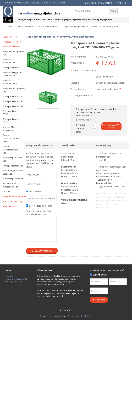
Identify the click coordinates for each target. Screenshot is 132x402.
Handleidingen (58, 3)
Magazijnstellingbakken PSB (13, 53)
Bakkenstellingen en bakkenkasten (12, 74)
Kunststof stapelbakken (9, 61)
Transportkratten (11, 67)
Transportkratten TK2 (13, 106)
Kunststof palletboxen (13, 178)
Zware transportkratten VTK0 (11, 138)
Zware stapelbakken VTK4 (12, 159)
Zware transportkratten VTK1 (11, 149)
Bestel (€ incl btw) (111, 126)
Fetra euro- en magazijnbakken (10, 185)
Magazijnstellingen (25, 20)
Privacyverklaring (14, 281)
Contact (45, 3)
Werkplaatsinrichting (90, 20)
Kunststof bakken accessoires (11, 129)
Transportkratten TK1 (13, 101)
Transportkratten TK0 (13, 96)
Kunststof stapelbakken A (10, 82)
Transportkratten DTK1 (11, 121)
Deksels (6, 191)
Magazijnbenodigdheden (71, 20)
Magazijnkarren (106, 20)
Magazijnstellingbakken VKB (13, 90)
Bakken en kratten (53, 20)
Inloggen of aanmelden (100, 3)
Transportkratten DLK (13, 165)
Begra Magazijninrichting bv (80, 316)
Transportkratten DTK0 (11, 113)
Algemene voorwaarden (17, 279)
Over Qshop (11, 3)
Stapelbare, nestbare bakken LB (13, 172)
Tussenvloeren (39, 20)
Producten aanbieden (29, 3)
